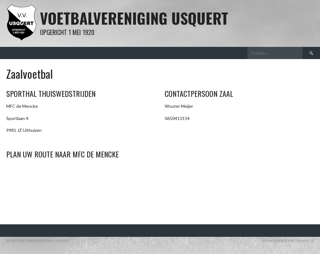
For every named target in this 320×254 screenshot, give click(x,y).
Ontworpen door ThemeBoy (287, 241)
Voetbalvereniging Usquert (134, 18)
